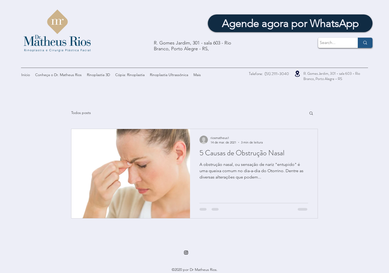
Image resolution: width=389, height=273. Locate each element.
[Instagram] (186, 252)
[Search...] (333, 43)
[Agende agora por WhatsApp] (290, 23)
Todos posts (81, 112)
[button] (311, 113)
